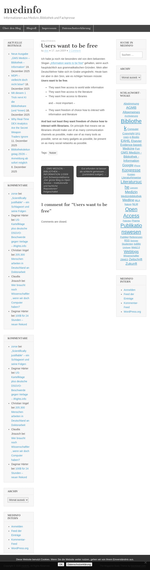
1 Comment (75, 50)
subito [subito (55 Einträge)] (137, 243)
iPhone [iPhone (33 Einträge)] (137, 165)
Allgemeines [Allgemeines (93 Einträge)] (131, 112)
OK (61, 564)
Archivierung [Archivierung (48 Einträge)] (131, 116)
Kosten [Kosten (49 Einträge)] (131, 174)
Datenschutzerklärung (76, 28)
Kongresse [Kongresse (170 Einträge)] (131, 170)
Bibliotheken (48, 41)
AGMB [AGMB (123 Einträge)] (131, 108)
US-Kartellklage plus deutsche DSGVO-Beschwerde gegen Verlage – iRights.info (19, 232)
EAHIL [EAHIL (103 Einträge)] (125, 141)
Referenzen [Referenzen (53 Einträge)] (135, 237)
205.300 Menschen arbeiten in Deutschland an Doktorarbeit (20, 263)
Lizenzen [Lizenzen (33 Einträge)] (134, 188)
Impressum (49, 28)
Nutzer (52, 153)
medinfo (22, 9)
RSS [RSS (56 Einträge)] (127, 240)
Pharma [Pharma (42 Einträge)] (136, 220)
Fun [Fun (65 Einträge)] (137, 148)
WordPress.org (19, 548)
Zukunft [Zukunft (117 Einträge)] (131, 264)
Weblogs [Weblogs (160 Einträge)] (131, 251)
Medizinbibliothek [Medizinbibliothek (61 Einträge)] (131, 196)
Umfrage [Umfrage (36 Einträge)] (127, 247)
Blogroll (31, 28)
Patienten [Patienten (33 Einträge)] (127, 221)
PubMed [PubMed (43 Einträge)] (124, 237)
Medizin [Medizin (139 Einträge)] (131, 192)
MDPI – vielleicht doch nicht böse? (19, 80)
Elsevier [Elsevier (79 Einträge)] (136, 141)
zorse (14, 193)
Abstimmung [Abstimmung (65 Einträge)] (131, 103)
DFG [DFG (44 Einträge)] (137, 133)
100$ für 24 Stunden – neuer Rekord (19, 320)
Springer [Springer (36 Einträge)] (134, 241)
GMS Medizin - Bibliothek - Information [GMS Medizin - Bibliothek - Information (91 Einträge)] (131, 156)
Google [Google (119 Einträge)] (127, 165)
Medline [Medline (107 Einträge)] (128, 200)
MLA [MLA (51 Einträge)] (137, 200)
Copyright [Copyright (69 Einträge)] (128, 133)
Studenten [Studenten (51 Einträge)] (127, 243)
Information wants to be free (67, 63)
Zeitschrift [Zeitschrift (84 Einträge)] (135, 259)
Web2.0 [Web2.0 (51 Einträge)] (135, 247)
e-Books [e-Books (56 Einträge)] (134, 137)
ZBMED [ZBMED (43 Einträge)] (124, 259)
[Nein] (145, 562)
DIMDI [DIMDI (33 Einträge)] (126, 137)
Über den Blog (12, 28)
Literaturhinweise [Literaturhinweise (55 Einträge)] (131, 177)
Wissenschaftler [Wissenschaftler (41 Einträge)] (131, 255)
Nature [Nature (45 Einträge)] (128, 204)
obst (46, 50)
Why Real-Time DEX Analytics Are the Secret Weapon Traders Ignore (20, 128)
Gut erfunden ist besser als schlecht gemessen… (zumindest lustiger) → (93, 171)
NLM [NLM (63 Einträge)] (135, 204)
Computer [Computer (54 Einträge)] (133, 129)
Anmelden (17, 526)
